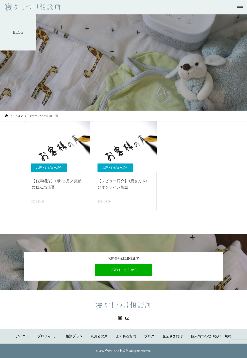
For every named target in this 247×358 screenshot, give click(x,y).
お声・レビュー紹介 (49, 167)
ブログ (149, 336)
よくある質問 (126, 336)
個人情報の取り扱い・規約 (211, 336)
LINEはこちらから (123, 269)
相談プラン (74, 336)
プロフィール (47, 336)
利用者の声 (99, 336)
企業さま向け (172, 336)
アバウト (22, 336)
